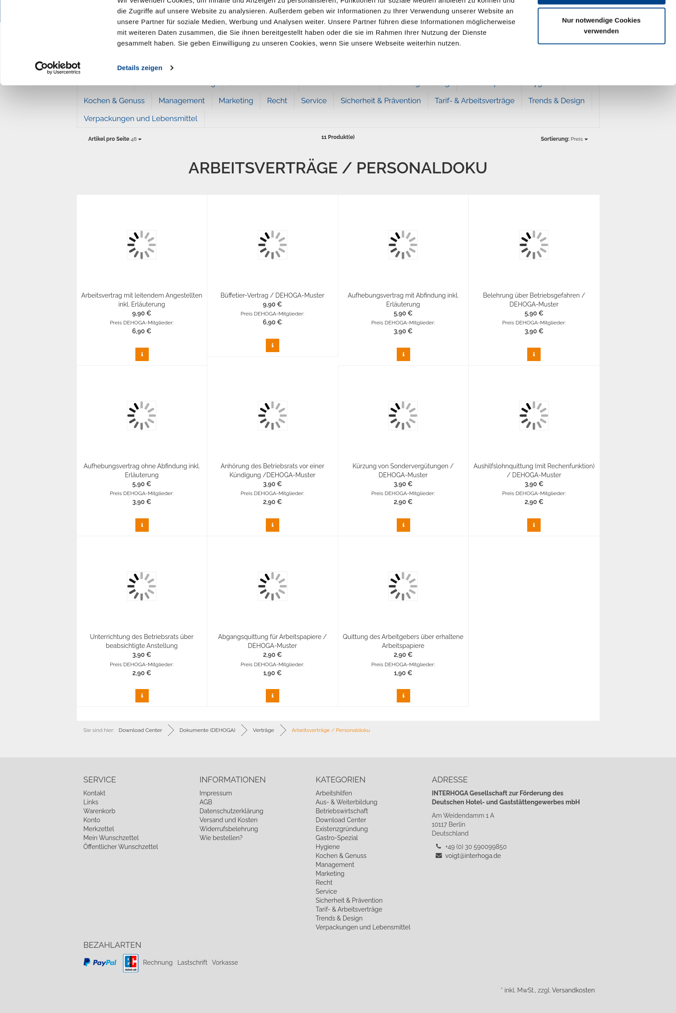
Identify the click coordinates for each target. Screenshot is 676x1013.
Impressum (215, 793)
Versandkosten (573, 990)
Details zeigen (139, 100)
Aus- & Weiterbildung (346, 802)
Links (91, 802)
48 (115, 139)
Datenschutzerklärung (231, 811)
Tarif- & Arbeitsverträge (348, 909)
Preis (564, 139)
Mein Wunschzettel (111, 837)
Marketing (329, 873)
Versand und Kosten (228, 820)
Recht (323, 882)
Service (326, 891)
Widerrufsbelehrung (228, 828)
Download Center (340, 820)
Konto (92, 820)
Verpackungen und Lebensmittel (140, 118)
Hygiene (327, 846)
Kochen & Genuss (340, 855)
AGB (205, 802)
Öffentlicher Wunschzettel (121, 846)
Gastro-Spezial (336, 837)
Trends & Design (338, 918)
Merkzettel (99, 828)
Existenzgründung (341, 828)
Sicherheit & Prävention (348, 900)
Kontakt (94, 793)
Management (334, 864)
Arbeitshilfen (333, 793)
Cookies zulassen (601, 23)
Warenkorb (100, 811)
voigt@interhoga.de (473, 855)
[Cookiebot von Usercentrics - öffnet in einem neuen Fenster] (58, 100)
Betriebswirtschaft (341, 811)
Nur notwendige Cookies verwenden (601, 58)
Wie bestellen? (220, 837)
